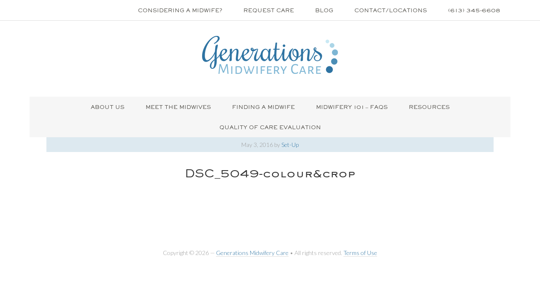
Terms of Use (360, 252)
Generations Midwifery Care (252, 252)
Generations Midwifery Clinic (270, 55)
